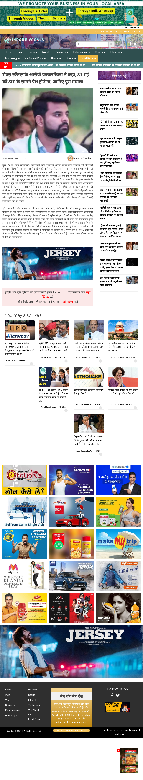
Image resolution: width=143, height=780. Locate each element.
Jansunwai (124, 32)
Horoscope (11, 715)
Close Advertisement (131, 27)
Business (62, 52)
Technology (12, 58)
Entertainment (81, 52)
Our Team (124, 730)
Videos (71, 58)
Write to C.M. (111, 32)
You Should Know (35, 58)
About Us (103, 730)
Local (20, 52)
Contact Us (113, 730)
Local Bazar (88, 58)
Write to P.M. (99, 32)
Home (8, 52)
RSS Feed (134, 730)
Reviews (32, 689)
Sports (100, 52)
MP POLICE (135, 32)
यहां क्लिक (67, 302)
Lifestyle (116, 52)
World (46, 52)
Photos (56, 58)
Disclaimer (119, 734)
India (33, 52)
